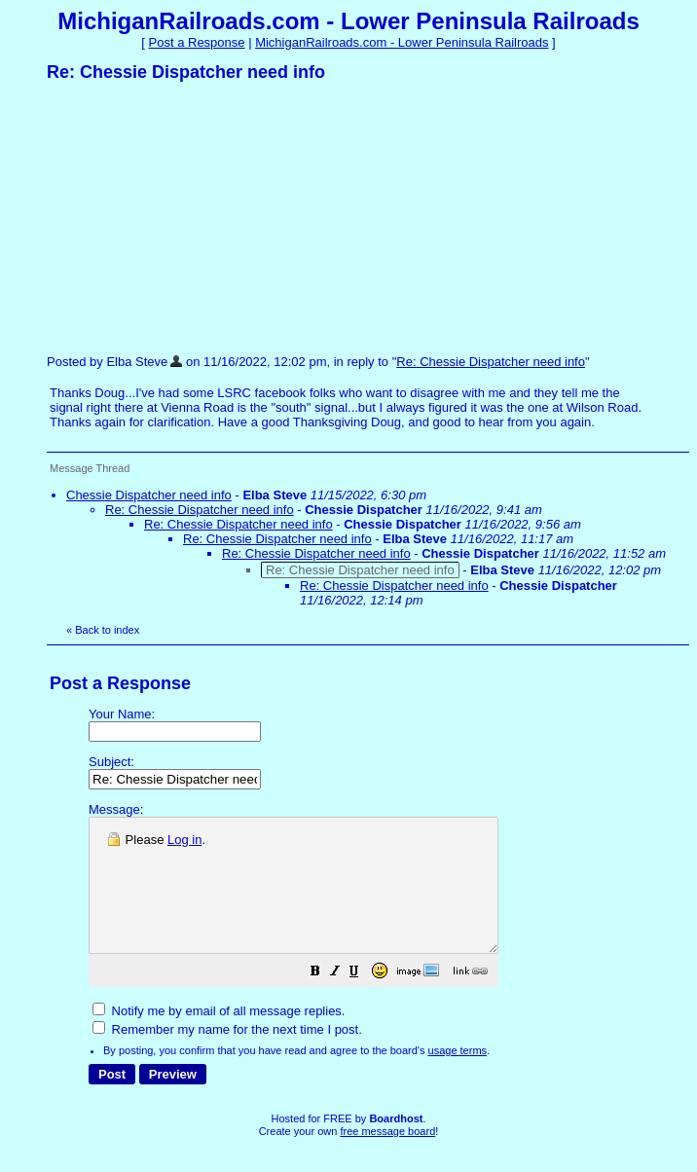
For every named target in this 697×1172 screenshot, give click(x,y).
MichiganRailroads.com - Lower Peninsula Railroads (401, 42)
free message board (387, 1157)
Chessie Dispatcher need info (149, 495)
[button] (364, 1000)
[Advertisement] (193, 217)
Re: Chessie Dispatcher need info (490, 361)
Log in (184, 839)
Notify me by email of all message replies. (218, 1037)
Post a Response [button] (197, 42)
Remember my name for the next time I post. (227, 1055)
